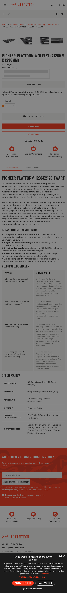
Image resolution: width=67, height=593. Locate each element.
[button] (33, 577)
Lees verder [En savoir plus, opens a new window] (45, 574)
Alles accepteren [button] (23, 583)
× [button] (64, 556)
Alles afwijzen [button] (45, 583)
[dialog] (33, 296)
